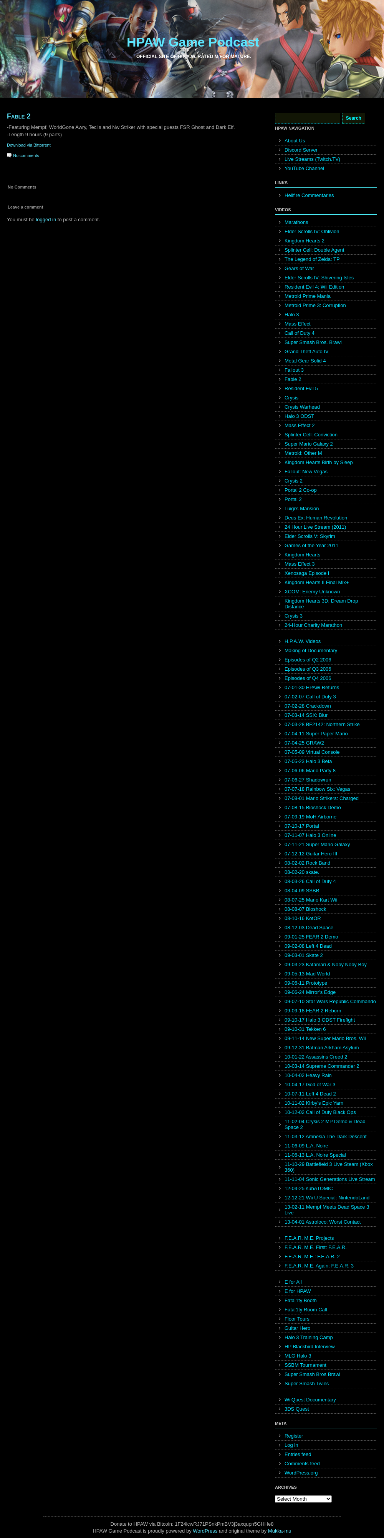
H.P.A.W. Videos (303, 641)
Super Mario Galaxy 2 (309, 444)
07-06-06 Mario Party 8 (310, 770)
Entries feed (298, 1454)
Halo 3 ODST (299, 416)
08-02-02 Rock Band (307, 863)
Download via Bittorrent (29, 145)
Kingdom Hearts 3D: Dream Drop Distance (321, 604)
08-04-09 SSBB (302, 890)
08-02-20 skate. (302, 872)
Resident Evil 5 (301, 388)
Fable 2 (18, 116)
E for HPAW (298, 1291)
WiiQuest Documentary (310, 1400)
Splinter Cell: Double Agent (314, 250)
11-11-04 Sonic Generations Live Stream (330, 1179)
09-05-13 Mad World (307, 974)
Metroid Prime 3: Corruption (315, 305)
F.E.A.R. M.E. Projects (309, 1238)
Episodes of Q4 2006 (308, 678)
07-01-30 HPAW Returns (312, 687)
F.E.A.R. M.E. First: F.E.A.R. (316, 1247)
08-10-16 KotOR (303, 918)
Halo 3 (292, 314)
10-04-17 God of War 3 (310, 1084)
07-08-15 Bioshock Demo (313, 807)
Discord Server (301, 150)
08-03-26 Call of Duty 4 (310, 881)
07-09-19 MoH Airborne (310, 817)
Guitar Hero (297, 1328)
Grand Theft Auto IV (307, 351)
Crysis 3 (294, 616)
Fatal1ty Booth (301, 1300)
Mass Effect (298, 324)
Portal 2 (293, 499)
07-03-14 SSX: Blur (306, 715)
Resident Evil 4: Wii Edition (314, 287)
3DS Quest (297, 1409)
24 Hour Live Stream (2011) (315, 527)
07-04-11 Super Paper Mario (316, 733)
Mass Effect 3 (300, 564)
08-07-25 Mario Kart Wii (311, 900)
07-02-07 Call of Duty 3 (310, 697)
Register (294, 1436)
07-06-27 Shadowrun (308, 780)
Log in (291, 1445)
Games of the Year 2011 (311, 545)
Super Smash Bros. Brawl (313, 342)
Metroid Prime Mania (308, 296)
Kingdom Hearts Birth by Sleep (319, 462)
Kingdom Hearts (302, 555)
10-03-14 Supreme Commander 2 (322, 1066)
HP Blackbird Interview (310, 1346)
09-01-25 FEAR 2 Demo (311, 937)
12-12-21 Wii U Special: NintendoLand (327, 1198)
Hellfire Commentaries (309, 195)
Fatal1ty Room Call (306, 1310)
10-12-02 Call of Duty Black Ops (320, 1112)
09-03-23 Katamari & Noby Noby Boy (326, 964)
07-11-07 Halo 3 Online (310, 835)
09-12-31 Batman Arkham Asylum (322, 1047)
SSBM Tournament (305, 1365)
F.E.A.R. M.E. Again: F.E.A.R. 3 (319, 1266)
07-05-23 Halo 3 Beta (308, 761)
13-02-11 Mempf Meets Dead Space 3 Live (327, 1210)
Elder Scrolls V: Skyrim (310, 536)
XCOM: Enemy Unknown (312, 591)
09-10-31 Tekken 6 (305, 1029)
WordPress (205, 1531)
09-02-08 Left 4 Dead (308, 946)
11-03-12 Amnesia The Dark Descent (326, 1136)
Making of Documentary (311, 650)
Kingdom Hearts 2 (304, 241)
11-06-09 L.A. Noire (306, 1146)
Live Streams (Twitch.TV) (312, 159)
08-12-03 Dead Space (309, 927)
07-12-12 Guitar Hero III (311, 854)
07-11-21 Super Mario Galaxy (317, 844)
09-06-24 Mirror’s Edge (310, 992)
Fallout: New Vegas (306, 471)
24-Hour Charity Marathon (313, 625)
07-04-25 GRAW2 (304, 743)
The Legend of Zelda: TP (312, 259)
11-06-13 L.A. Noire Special (315, 1155)
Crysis (291, 398)
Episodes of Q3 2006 (308, 669)
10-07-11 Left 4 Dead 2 (310, 1094)
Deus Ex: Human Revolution (316, 518)
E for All (293, 1282)
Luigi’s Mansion (302, 508)
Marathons (296, 222)
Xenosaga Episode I (307, 573)
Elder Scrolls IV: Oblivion (312, 231)
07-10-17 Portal (302, 826)
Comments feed (302, 1463)
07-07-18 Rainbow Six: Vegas (317, 789)
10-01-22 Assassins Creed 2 (316, 1057)
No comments (26, 155)
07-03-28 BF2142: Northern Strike (322, 724)
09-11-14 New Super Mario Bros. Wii (325, 1038)
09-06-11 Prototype (306, 983)
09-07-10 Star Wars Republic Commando (330, 1001)
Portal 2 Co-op (301, 490)
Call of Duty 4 (299, 333)
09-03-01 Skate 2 (304, 955)
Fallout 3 (294, 370)
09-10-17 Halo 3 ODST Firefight (320, 1020)
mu (288, 1531)
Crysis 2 (294, 481)
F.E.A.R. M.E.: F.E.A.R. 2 (312, 1256)
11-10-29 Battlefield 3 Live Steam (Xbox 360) (329, 1167)
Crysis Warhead (302, 407)
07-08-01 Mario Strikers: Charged (322, 798)
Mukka (275, 1531)
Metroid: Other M (303, 453)
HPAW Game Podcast (193, 42)
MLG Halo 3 (298, 1356)
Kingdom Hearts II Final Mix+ (317, 582)
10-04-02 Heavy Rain (308, 1075)
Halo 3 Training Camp (309, 1337)
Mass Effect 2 (300, 425)
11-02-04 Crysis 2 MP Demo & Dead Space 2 (325, 1124)
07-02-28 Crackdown (308, 706)
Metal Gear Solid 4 (305, 361)
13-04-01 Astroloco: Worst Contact (323, 1222)
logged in (46, 219)
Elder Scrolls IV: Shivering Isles (319, 278)
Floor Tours (297, 1319)
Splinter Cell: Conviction (311, 435)
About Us (295, 141)
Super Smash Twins (307, 1383)
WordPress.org (301, 1473)
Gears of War (299, 268)
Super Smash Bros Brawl (312, 1374)
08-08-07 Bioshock (305, 909)
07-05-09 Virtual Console (312, 752)
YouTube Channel (304, 168)
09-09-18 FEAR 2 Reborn (313, 1011)
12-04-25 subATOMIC (309, 1188)
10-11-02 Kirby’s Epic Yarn (314, 1103)
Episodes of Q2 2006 (308, 660)
